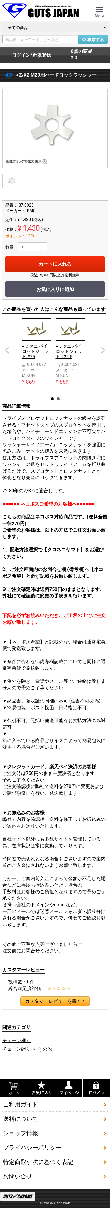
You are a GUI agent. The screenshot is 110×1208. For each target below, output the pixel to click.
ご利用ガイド (20, 1104)
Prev (7, 350)
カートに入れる (55, 264)
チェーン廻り (16, 1040)
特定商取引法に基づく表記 (38, 1161)
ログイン (31, 55)
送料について (20, 1118)
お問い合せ (17, 1176)
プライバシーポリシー (32, 1147)
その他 (45, 1049)
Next (103, 350)
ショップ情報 (20, 1133)
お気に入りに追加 (55, 289)
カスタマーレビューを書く (54, 1001)
